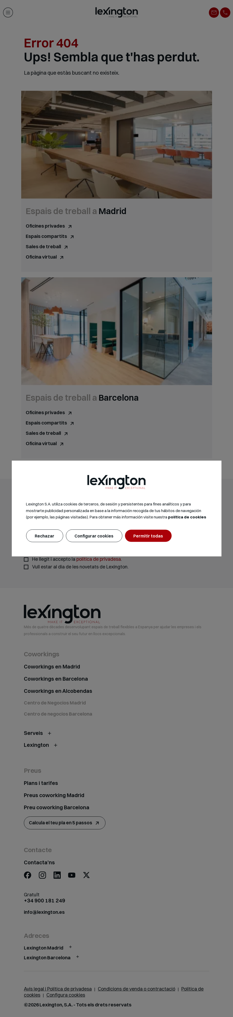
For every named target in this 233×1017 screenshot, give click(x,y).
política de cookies (187, 516)
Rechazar (44, 536)
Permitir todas (148, 536)
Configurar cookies (93, 536)
